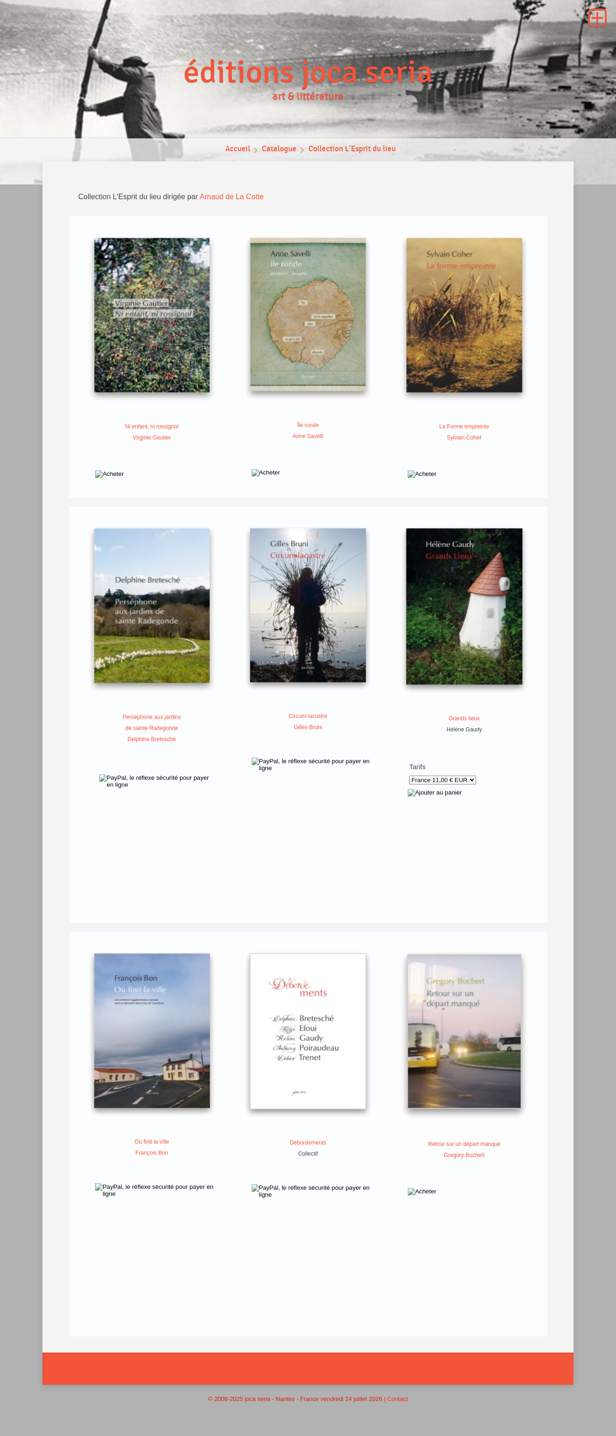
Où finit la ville (151, 1142)
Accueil (236, 149)
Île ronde (308, 425)
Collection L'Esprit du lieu (352, 149)
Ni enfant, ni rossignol (151, 426)
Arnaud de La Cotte (231, 197)
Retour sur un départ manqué (464, 1144)
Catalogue (278, 149)
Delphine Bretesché (151, 739)
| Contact (396, 1398)
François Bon (151, 1153)
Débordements (308, 1142)
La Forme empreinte (464, 426)
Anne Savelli (308, 436)
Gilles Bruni (308, 727)
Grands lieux (464, 718)
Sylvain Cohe (463, 437)
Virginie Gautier (152, 437)
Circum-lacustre (308, 716)
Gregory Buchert (464, 1155)
